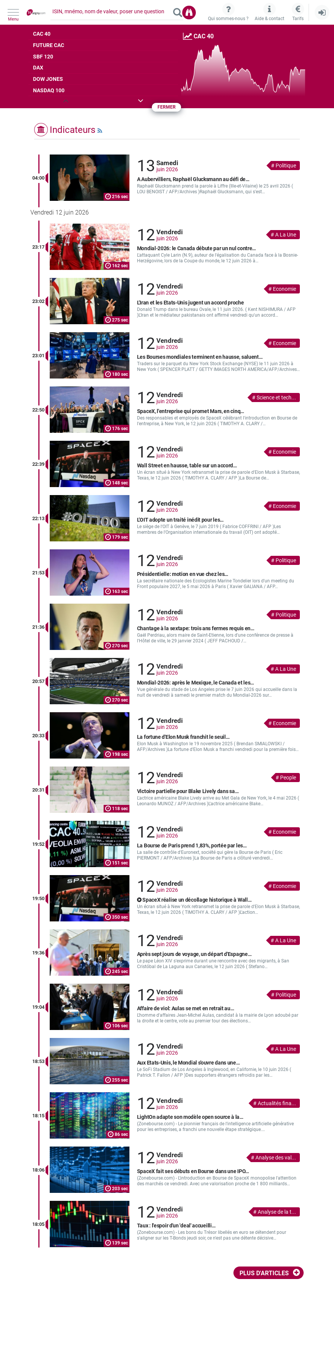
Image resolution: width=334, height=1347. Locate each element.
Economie (284, 289)
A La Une (285, 235)
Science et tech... (276, 397)
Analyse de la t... (277, 1212)
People (288, 777)
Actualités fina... (277, 1103)
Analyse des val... (275, 1158)
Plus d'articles (264, 1273)
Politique (286, 165)
